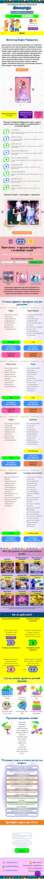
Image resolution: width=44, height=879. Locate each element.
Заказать (22, 851)
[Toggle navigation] (2, 33)
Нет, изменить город (28, 16)
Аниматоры (22, 8)
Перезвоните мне (36, 262)
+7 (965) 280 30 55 (34, 25)
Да (23, 16)
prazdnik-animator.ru (12, 870)
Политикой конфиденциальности (33, 265)
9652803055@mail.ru (12, 866)
